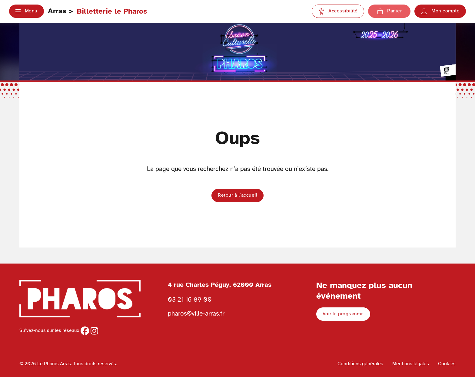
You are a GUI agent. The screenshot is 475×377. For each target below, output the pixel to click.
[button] (26, 11)
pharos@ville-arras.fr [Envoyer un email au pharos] (196, 313)
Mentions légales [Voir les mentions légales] (410, 364)
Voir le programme (343, 314)
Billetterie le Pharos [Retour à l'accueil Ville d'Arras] (112, 11)
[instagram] (94, 330)
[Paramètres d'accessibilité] (338, 11)
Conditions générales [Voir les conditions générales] (360, 364)
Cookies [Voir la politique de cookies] (447, 364)
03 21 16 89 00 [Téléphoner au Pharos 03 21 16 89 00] (190, 299)
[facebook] (85, 330)
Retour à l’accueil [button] (237, 195)
